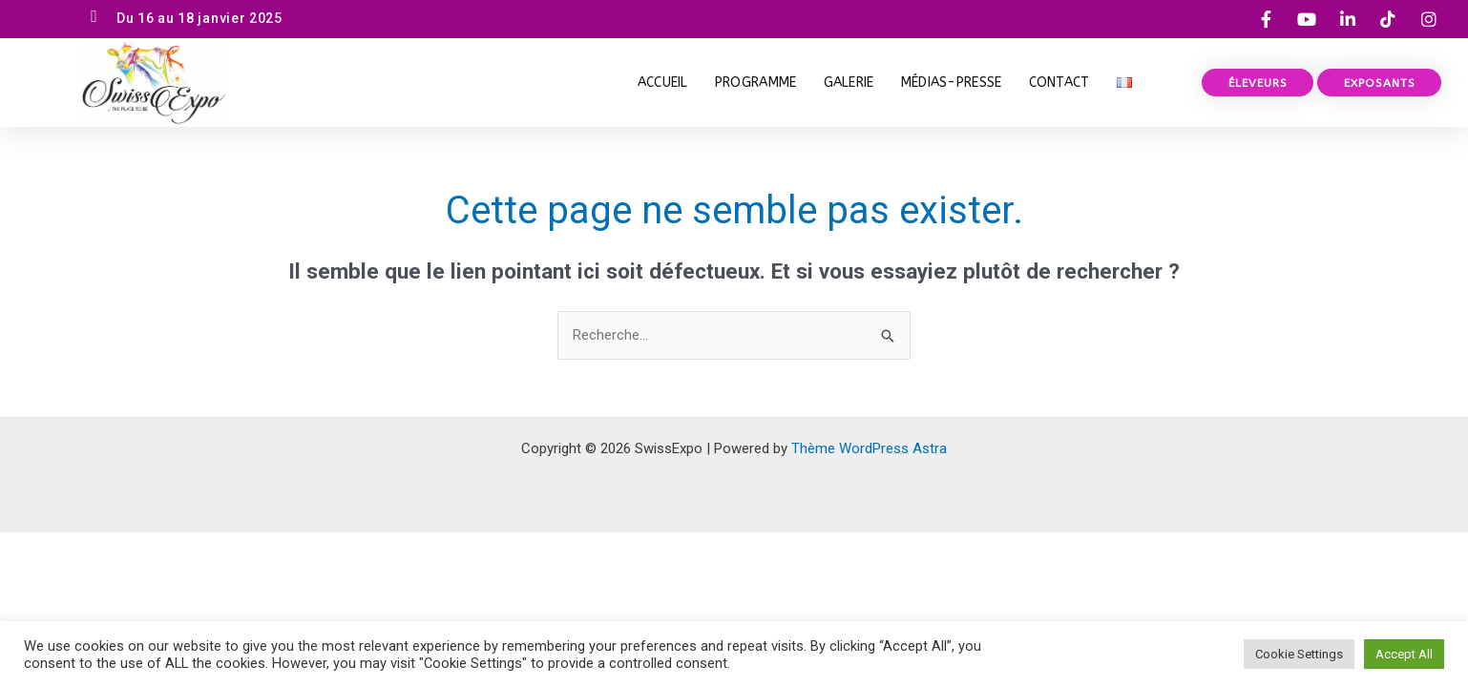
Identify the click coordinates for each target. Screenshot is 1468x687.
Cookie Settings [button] (1299, 654)
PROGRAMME (756, 82)
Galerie (849, 82)
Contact (1059, 82)
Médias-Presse (951, 82)
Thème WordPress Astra (869, 448)
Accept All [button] (1404, 654)
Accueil (663, 82)
